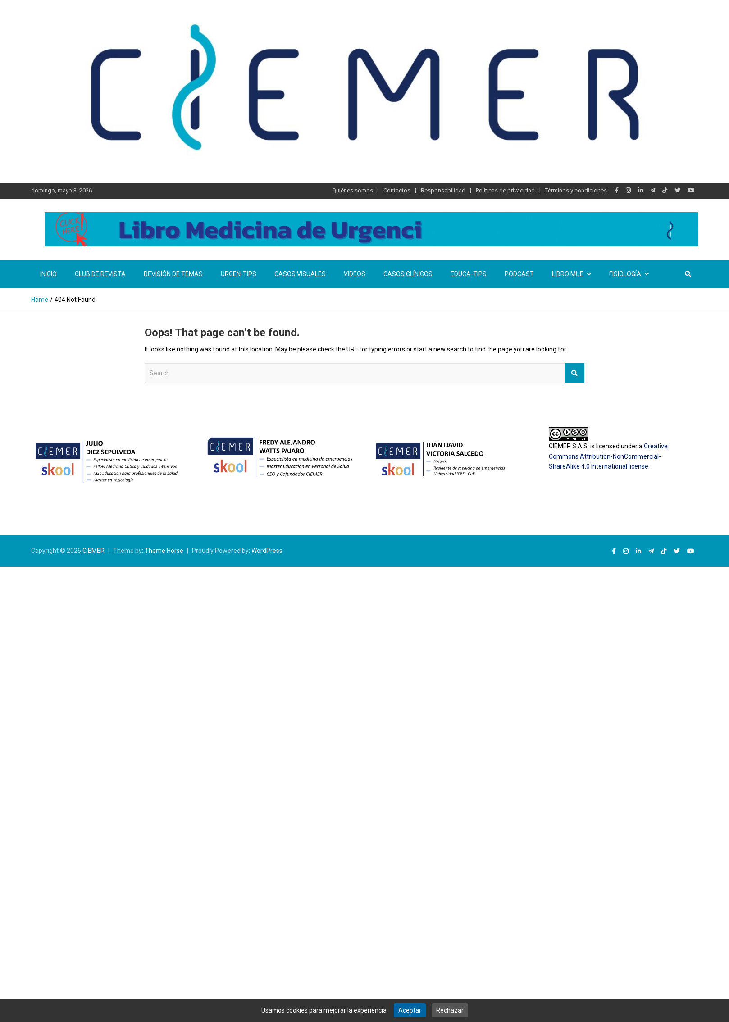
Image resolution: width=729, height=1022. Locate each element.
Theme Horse (164, 550)
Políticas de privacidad (505, 190)
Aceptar (409, 1010)
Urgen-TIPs (238, 274)
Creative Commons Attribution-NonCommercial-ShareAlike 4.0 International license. (608, 456)
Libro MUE (567, 274)
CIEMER (93, 550)
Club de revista (100, 274)
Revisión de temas (173, 274)
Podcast (519, 274)
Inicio (48, 274)
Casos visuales (300, 274)
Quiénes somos (352, 190)
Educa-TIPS (469, 274)
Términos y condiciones (576, 190)
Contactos (396, 190)
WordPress (266, 550)
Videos (354, 274)
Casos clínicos (408, 274)
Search (574, 373)
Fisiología (625, 274)
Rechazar (450, 1010)
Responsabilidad (443, 190)
